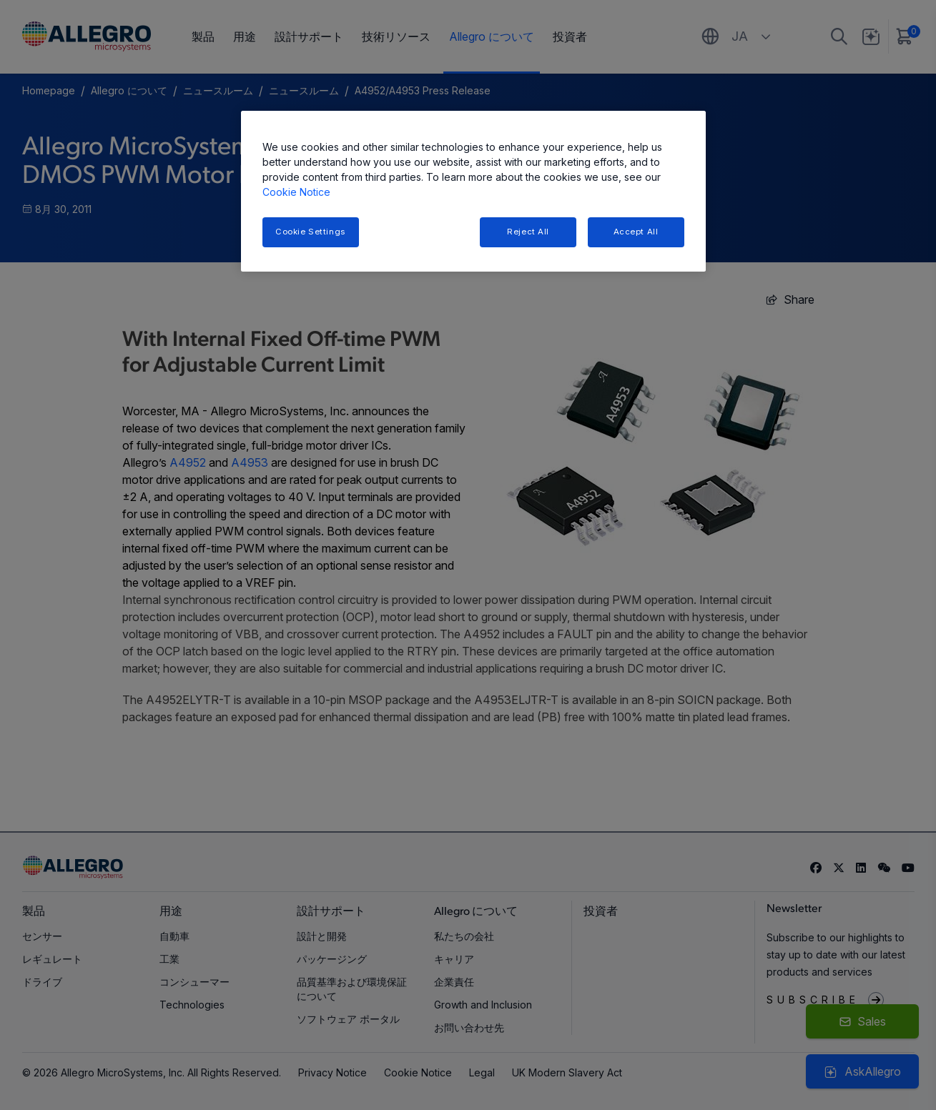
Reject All (528, 232)
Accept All (636, 232)
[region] (473, 191)
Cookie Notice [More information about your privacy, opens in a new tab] (296, 192)
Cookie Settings (310, 232)
